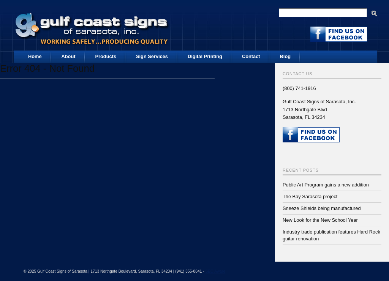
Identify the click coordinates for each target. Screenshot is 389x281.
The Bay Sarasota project (310, 196)
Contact (251, 56)
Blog (285, 56)
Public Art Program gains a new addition (326, 185)
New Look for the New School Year (320, 220)
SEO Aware (215, 271)
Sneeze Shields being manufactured (322, 208)
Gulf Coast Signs (92, 26)
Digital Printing (205, 56)
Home (35, 56)
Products (105, 56)
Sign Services (152, 56)
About (69, 56)
